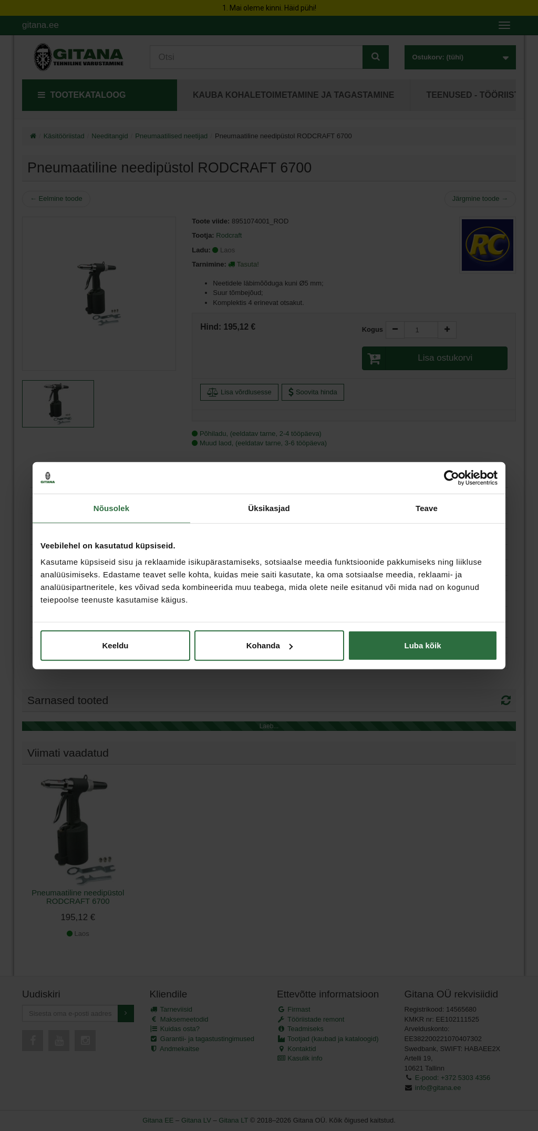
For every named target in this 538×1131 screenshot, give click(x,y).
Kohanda (269, 645)
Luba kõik (422, 645)
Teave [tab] (427, 507)
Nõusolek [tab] (111, 507)
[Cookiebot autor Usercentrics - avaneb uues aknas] (452, 477)
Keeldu (115, 645)
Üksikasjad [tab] (268, 507)
